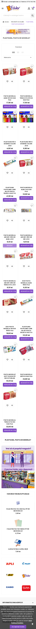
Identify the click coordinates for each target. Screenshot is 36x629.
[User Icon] (29, 8)
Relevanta (18, 57)
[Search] (33, 15)
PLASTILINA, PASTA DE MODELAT (18, 440)
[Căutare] (16, 16)
